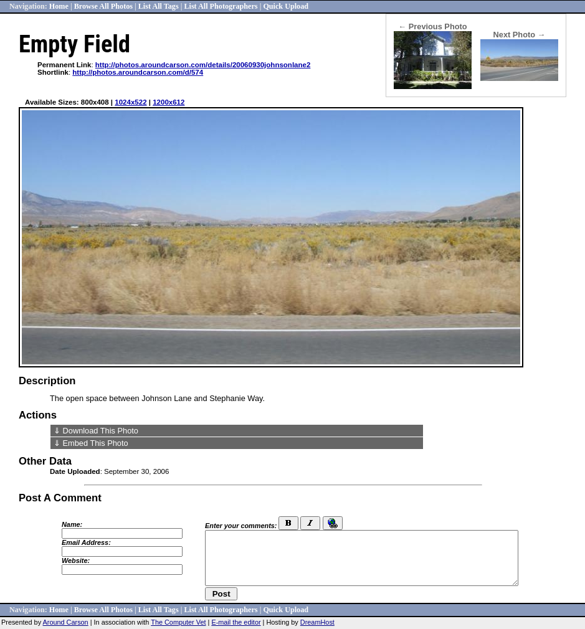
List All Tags (158, 6)
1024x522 (130, 102)
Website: (76, 560)
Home (59, 6)
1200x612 (168, 102)
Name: (72, 524)
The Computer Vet (178, 622)
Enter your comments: (241, 525)
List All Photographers (220, 6)
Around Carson (65, 622)
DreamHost (317, 622)
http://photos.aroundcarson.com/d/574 (137, 72)
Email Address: (86, 542)
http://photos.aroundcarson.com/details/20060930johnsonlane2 (203, 65)
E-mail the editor (235, 622)
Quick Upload (285, 6)
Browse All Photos (103, 6)
